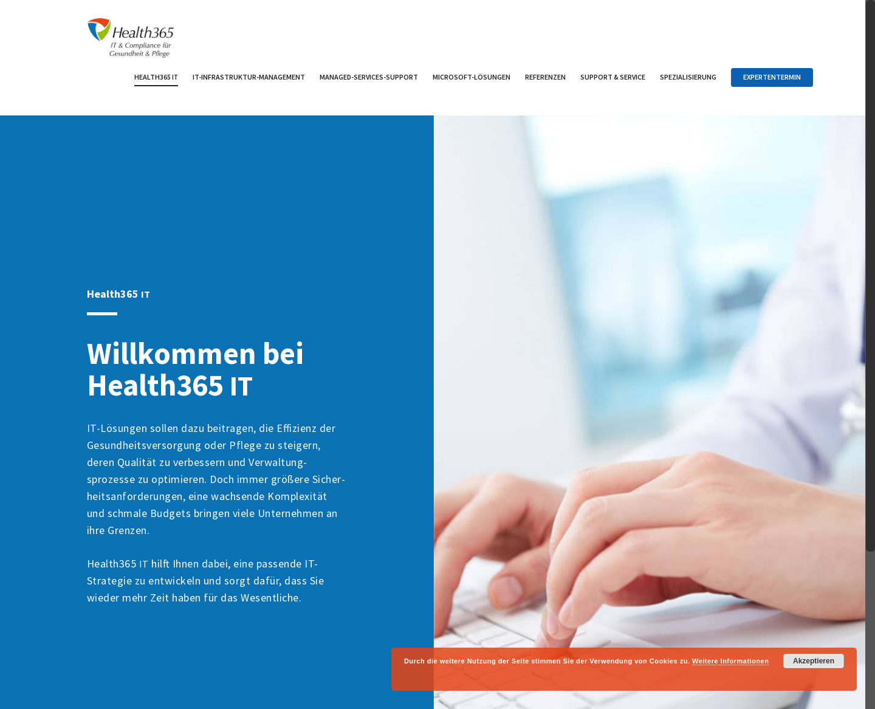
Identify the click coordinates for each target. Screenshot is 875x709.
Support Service (612, 76)
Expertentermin (772, 76)
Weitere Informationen (730, 661)
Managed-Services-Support (369, 76)
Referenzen (545, 76)
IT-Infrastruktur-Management (249, 76)
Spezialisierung (688, 76)
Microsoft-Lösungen (471, 76)
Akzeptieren (813, 661)
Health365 (156, 76)
